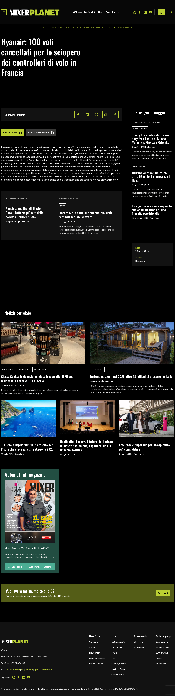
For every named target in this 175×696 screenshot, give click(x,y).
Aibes (100, 12)
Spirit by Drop (118, 669)
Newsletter (94, 652)
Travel (54, 28)
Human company (139, 166)
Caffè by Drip (117, 674)
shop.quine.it (27, 669)
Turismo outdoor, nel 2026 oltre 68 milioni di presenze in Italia (151, 176)
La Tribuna (161, 663)
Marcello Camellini (140, 129)
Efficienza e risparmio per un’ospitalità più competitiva (144, 447)
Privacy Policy (96, 663)
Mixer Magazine (97, 658)
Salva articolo (12, 132)
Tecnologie (116, 647)
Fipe (108, 12)
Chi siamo (93, 641)
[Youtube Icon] (150, 12)
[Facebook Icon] (139, 12)
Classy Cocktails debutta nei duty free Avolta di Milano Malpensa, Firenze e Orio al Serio (150, 138)
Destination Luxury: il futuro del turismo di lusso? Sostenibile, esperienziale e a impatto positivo (87, 445)
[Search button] (171, 12)
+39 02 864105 (17, 663)
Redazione (24, 221)
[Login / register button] (161, 12)
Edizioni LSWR (163, 647)
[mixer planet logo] (15, 641)
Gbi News (138, 641)
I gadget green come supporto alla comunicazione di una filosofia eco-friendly (152, 209)
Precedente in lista (16, 198)
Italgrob (116, 12)
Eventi (114, 658)
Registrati (163, 593)
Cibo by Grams (118, 663)
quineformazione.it (43, 669)
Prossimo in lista (68, 198)
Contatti (93, 647)
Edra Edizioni (162, 641)
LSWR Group (162, 652)
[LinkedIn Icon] (145, 12)
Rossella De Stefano (83, 222)
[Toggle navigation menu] (4, 12)
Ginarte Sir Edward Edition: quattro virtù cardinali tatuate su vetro (85, 214)
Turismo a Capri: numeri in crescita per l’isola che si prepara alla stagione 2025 (27, 447)
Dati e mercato (118, 641)
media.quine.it (13, 669)
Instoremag (139, 647)
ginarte (62, 206)
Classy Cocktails (139, 122)
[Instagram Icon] (134, 12)
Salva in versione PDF (41, 132)
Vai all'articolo (15, 566)
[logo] (35, 12)
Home (45, 28)
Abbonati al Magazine (40, 566)
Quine (159, 658)
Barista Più (89, 12)
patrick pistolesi (154, 122)
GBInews (77, 12)
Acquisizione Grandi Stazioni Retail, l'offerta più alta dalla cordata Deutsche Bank (24, 212)
